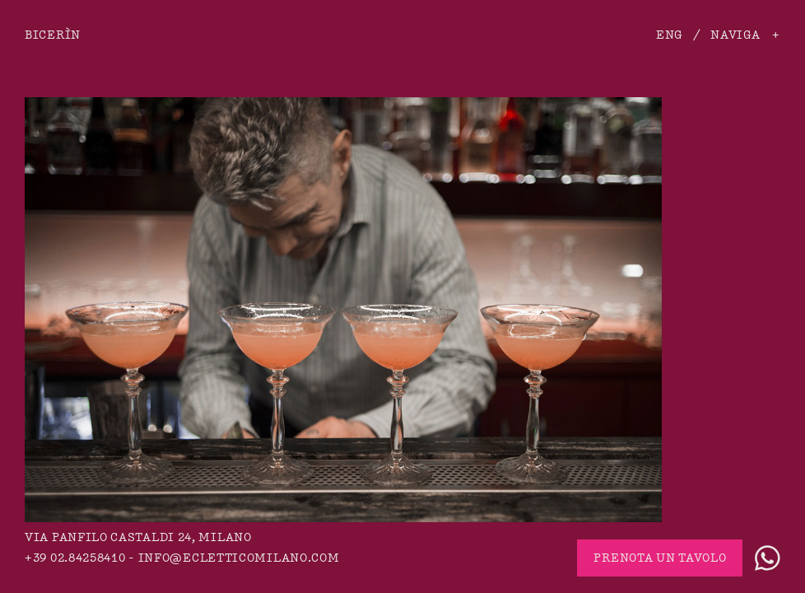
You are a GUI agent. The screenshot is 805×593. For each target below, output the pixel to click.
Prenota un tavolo (659, 558)
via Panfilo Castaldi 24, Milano (138, 537)
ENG (669, 35)
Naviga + (745, 35)
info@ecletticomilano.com (239, 558)
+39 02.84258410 (75, 558)
